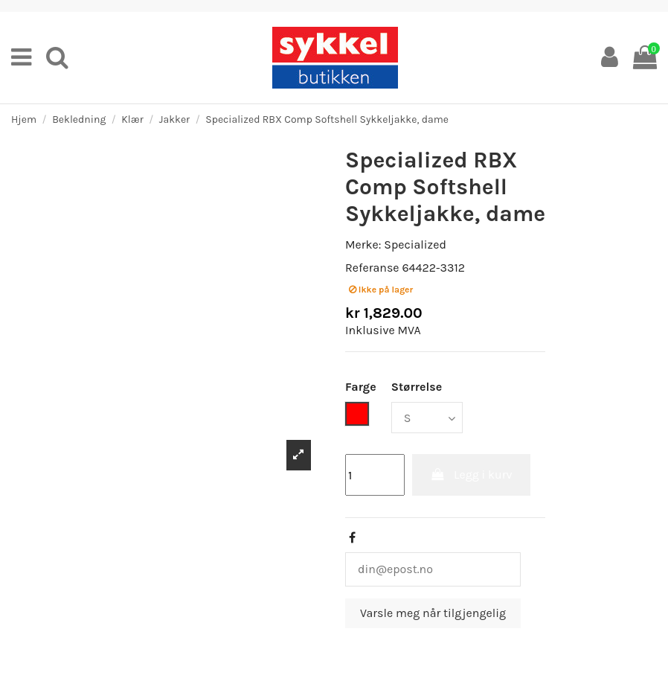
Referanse (372, 268)
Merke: (363, 244)
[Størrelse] (427, 417)
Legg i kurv (471, 474)
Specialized (415, 244)
